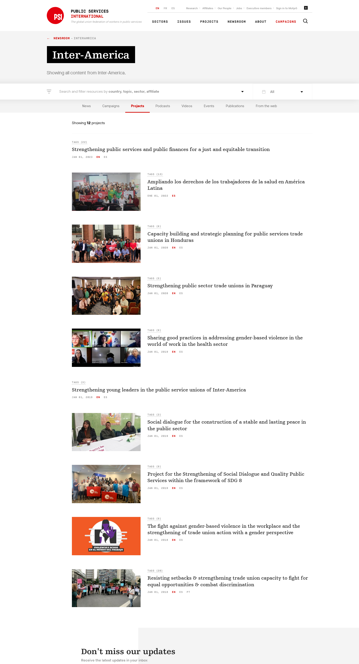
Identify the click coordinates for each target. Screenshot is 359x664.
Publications (235, 106)
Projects (209, 21)
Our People (224, 8)
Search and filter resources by (109, 91)
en (98, 157)
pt (188, 592)
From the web (266, 106)
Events (209, 106)
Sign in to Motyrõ (286, 8)
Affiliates (207, 8)
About (261, 21)
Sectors (160, 21)
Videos (187, 106)
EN (157, 8)
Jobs (239, 8)
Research (192, 8)
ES (173, 8)
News (86, 106)
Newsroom (237, 21)
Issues (184, 21)
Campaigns (286, 21)
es (105, 157)
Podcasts (162, 106)
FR (165, 8)
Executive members (259, 8)
